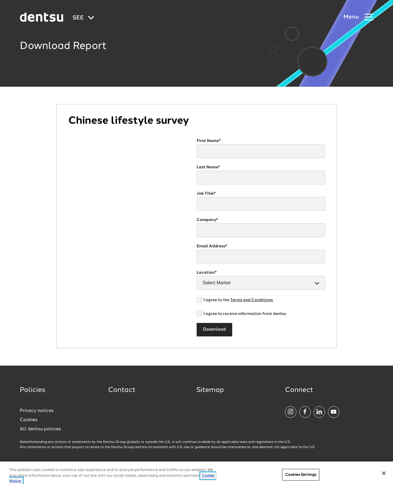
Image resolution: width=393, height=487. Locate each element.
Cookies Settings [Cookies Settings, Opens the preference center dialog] (300, 475)
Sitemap (210, 390)
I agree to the (238, 300)
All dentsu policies (40, 429)
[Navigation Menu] (358, 17)
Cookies (29, 420)
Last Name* (208, 167)
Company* (207, 220)
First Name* (209, 141)
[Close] (384, 473)
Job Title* (206, 194)
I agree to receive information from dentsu (245, 314)
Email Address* (212, 246)
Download (214, 329)
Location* (207, 273)
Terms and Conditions (251, 300)
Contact (122, 390)
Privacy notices (37, 411)
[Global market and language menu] (83, 18)
